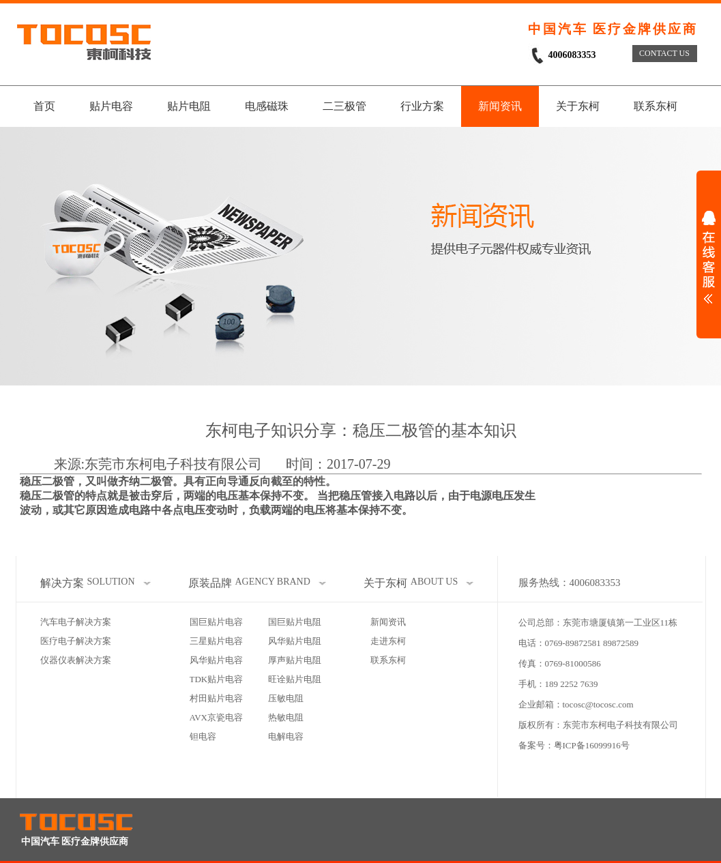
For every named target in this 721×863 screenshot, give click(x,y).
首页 (44, 106)
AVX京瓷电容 (217, 717)
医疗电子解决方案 (75, 641)
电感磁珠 (267, 106)
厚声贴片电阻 (294, 660)
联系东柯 (655, 106)
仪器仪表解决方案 (75, 660)
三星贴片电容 (216, 641)
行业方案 (422, 106)
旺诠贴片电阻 (294, 679)
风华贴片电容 (216, 660)
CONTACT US (664, 53)
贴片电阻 (189, 106)
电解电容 (286, 736)
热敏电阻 (286, 717)
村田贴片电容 (216, 698)
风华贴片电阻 (294, 641)
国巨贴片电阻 (294, 622)
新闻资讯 (500, 106)
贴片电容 (111, 106)
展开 (708, 257)
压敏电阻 (286, 698)
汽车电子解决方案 (75, 622)
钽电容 (203, 736)
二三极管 (344, 106)
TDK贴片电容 (217, 679)
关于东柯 (578, 106)
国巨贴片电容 (216, 622)
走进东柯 (388, 641)
